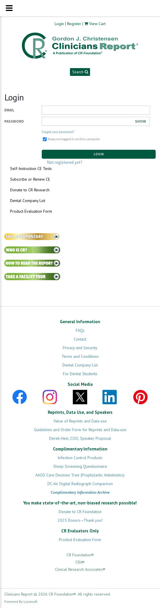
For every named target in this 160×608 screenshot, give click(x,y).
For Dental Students (80, 373)
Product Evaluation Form (31, 211)
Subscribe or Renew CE (30, 179)
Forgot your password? (58, 132)
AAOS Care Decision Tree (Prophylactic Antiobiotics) (80, 475)
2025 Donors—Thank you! (80, 520)
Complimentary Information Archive (80, 492)
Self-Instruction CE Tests (31, 168)
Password (14, 121)
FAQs (80, 330)
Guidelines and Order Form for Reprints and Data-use (80, 429)
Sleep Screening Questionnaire (80, 466)
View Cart (97, 23)
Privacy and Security (80, 347)
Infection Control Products (80, 457)
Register (74, 23)
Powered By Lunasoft (20, 601)
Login (59, 23)
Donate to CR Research (29, 189)
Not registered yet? (64, 162)
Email (9, 110)
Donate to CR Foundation (80, 511)
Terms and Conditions (80, 356)
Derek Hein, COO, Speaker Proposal (80, 438)
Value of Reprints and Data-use (80, 421)
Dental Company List (27, 200)
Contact (80, 339)
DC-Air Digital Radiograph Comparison (80, 483)
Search (80, 71)
